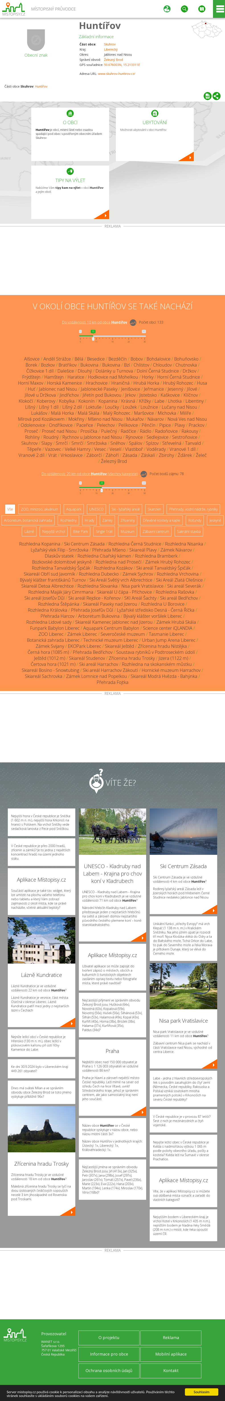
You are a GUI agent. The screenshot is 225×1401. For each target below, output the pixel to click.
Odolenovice (33, 425)
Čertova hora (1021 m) (53, 664)
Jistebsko (148, 395)
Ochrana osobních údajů (109, 1370)
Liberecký (111, 49)
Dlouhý (85, 371)
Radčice (128, 431)
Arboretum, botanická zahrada (28, 520)
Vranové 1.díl (183, 449)
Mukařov (135, 419)
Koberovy (46, 401)
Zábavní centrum (156, 531)
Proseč (31, 431)
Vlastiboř (134, 449)
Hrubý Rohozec (178, 383)
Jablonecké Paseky (99, 389)
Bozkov (48, 365)
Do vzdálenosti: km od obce (94, 322)
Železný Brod (113, 59)
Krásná (128, 401)
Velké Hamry (77, 449)
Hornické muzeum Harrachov (171, 670)
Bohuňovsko (186, 359)
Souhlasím (202, 1392)
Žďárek (185, 455)
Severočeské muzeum (123, 634)
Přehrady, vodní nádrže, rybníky (193, 509)
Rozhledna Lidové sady (49, 622)
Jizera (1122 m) (173, 658)
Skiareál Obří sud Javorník (49, 574)
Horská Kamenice (64, 383)
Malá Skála (88, 413)
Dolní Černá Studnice (158, 371)
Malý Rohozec (116, 413)
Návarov (155, 419)
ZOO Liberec (51, 634)
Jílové (192, 389)
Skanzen (154, 509)
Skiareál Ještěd (119, 646)
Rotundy (194, 520)
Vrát (52, 455)
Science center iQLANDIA (167, 628)
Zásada (130, 455)
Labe (159, 401)
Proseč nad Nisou (59, 431)
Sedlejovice (157, 437)
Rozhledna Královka (47, 610)
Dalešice (65, 371)
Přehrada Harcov (57, 616)
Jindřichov (69, 395)
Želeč (201, 455)
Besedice (96, 359)
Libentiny (195, 401)
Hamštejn (54, 377)
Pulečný (109, 431)
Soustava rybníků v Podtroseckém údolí (155, 652)
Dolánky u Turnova (114, 371)
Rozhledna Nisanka (184, 544)
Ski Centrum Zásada (84, 544)
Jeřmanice (154, 389)
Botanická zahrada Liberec (53, 640)
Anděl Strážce (57, 359)
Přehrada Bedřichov (92, 652)
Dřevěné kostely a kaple (161, 520)
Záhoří (112, 455)
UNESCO (96, 509)
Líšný (30, 407)
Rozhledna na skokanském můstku (157, 664)
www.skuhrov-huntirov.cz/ (116, 74)
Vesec (100, 449)
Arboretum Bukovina (99, 616)
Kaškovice (170, 395)
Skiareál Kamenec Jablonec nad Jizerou (114, 622)
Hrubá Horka (146, 383)
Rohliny (32, 437)
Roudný (51, 437)
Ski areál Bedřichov (179, 598)
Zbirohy (166, 455)
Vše (10, 509)
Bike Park (80, 531)
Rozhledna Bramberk (156, 556)
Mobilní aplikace (171, 1354)
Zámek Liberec (82, 634)
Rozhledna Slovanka (98, 586)
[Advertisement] (112, 261)
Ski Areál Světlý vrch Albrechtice (121, 580)
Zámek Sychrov (138, 574)
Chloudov (162, 365)
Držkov (189, 371)
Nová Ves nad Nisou (187, 419)
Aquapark (73, 509)
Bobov (137, 359)
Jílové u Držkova (40, 395)
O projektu (108, 1337)
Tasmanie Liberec (166, 634)
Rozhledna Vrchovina (178, 574)
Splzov (152, 443)
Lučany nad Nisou (179, 407)
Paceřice (84, 425)
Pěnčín (148, 425)
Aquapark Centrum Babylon (111, 628)
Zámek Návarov (176, 550)
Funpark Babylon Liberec (55, 628)
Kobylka (67, 401)
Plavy (180, 425)
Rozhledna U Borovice (162, 604)
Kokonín (86, 401)
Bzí (127, 365)
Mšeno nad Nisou (105, 419)
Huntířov (100, 25)
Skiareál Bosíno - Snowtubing (50, 670)
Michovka (167, 413)
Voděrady (156, 449)
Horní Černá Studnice (178, 377)
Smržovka (97, 443)
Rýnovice (134, 437)
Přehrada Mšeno (109, 550)
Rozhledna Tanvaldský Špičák (61, 568)
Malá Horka (62, 413)
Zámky (107, 520)
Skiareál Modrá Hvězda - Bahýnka (164, 676)
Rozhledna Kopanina (39, 544)
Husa (202, 383)
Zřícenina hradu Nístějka (162, 646)
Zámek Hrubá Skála (176, 622)
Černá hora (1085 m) (48, 652)
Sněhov (117, 443)
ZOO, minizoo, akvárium (39, 509)
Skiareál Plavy (143, 550)
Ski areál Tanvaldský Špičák (163, 568)
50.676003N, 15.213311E (122, 65)
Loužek (130, 407)
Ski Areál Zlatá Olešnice (179, 580)
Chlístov (141, 365)
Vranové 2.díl (31, 455)
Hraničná (120, 383)
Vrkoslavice (72, 455)
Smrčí (62, 443)
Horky (147, 377)
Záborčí (94, 455)
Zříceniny (128, 520)
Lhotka (175, 401)
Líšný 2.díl (72, 407)
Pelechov (106, 425)
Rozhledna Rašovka (175, 592)
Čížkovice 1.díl (40, 371)
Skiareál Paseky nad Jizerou (110, 604)
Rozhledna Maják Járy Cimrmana (60, 592)
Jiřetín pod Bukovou (102, 395)
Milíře (185, 413)
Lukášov (39, 413)
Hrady (89, 520)
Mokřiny (76, 419)
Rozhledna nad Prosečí (118, 562)
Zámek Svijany (50, 646)
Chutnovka (186, 365)
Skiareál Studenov (87, 658)
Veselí (115, 449)
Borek (31, 365)
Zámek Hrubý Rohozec (167, 562)
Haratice (76, 377)
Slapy (46, 443)
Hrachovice (97, 383)
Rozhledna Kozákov (113, 568)
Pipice (165, 425)
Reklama (171, 1337)
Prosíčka (88, 431)
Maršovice (144, 413)
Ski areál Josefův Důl (45, 598)
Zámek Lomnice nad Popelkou (96, 676)
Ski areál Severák (184, 586)
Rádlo (145, 431)
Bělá (79, 359)
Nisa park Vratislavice (142, 586)
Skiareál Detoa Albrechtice (47, 586)
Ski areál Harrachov (98, 664)
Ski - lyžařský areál (126, 509)
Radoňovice (166, 431)
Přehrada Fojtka (113, 682)
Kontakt (171, 1370)
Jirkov (130, 395)
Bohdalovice (158, 359)
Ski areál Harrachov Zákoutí (110, 670)
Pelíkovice (128, 425)
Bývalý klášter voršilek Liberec (152, 616)
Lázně (29, 531)
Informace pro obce (109, 1354)
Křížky (145, 401)
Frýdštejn (31, 377)
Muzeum (128, 531)
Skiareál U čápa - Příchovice (124, 592)
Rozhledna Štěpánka (58, 604)
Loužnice (149, 407)
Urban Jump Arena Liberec (168, 640)
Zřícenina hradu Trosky (132, 658)
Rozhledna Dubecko (99, 574)
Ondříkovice (61, 425)
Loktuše (93, 407)
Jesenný (175, 389)
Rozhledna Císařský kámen (104, 556)
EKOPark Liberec (84, 646)
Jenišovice (130, 389)
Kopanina (107, 401)
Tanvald (193, 443)
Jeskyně (215, 520)
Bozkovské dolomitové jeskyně (62, 562)
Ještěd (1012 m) (49, 658)
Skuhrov (110, 44)
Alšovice (32, 359)
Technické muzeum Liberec (110, 640)
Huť (31, 389)
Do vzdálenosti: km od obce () (89, 473)
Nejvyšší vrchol (53, 531)
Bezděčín (117, 359)
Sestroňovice (184, 437)
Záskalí (148, 455)
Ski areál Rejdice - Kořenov (94, 598)
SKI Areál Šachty (140, 598)
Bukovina (89, 365)
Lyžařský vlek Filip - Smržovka (59, 550)
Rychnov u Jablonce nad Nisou (92, 437)
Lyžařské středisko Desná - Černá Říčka (155, 610)
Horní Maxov (30, 383)
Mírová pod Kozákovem (41, 419)
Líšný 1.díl (49, 407)
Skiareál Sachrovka (43, 676)
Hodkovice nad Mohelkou (113, 377)
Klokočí (26, 401)
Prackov (196, 425)
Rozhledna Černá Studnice (134, 544)
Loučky (112, 407)
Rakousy (190, 431)
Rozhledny (68, 520)
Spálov (135, 443)
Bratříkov (68, 365)
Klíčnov (191, 395)
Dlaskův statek (59, 556)
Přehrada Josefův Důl (92, 610)
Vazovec (53, 449)
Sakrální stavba (189, 531)
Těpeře (34, 449)
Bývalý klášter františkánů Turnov (53, 580)
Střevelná (171, 443)
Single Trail (104, 531)
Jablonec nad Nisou (58, 389)
